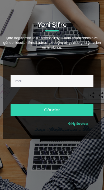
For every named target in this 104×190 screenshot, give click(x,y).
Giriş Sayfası (78, 123)
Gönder (52, 110)
